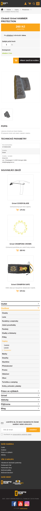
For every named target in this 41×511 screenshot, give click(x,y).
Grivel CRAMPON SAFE (20, 284)
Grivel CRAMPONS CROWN (20, 244)
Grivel (4, 395)
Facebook (14, 503)
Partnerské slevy (6, 467)
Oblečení (5, 374)
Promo (4, 370)
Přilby (4, 337)
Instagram (26, 503)
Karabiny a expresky (10, 321)
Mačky (4, 354)
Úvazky (5, 313)
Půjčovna (5, 404)
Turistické (6, 345)
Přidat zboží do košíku (29, 60)
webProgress (23, 508)
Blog (3, 408)
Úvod (2, 9)
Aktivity (4, 400)
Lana (4, 317)
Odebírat (33, 430)
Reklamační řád (6, 465)
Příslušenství (25, 9)
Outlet (4, 304)
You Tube (20, 503)
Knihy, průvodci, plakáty (11, 386)
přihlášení (10, 35)
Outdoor (9, 9)
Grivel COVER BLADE (20, 203)
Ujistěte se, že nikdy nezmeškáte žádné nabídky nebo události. (22, 423)
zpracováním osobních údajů (22, 434)
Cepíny (17, 9)
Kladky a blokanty (9, 333)
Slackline (5, 362)
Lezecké (6, 347)
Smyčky (5, 358)
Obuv (4, 378)
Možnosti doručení (7, 472)
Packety (5, 329)
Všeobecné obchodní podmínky (11, 463)
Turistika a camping (9, 382)
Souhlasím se (17, 434)
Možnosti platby (6, 470)
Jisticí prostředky (9, 325)
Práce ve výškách (9, 391)
